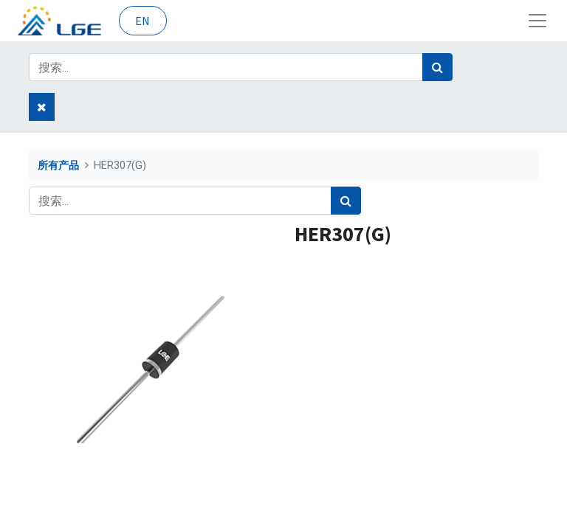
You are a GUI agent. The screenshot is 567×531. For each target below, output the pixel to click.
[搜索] (437, 67)
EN (142, 20)
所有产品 (58, 165)
